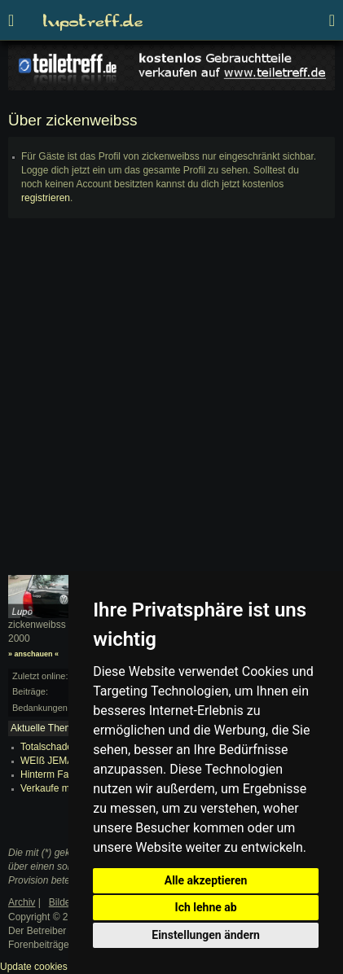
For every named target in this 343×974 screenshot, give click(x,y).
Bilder (61, 902)
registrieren (45, 198)
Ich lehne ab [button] (206, 907)
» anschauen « (33, 654)
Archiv (21, 902)
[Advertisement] (171, 403)
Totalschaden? (51, 746)
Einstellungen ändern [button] (206, 934)
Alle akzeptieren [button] (206, 880)
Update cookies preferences (60, 966)
